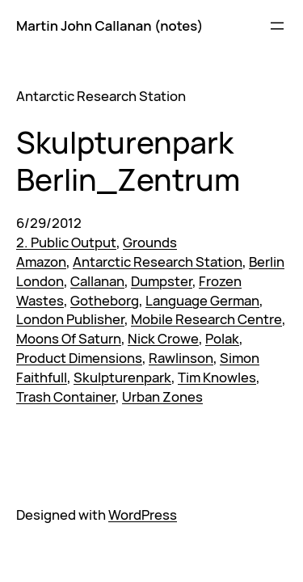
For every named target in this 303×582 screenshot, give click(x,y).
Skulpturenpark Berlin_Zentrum (128, 160)
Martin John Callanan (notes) (109, 25)
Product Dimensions (79, 357)
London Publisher (70, 319)
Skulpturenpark (122, 377)
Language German (202, 300)
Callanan (97, 281)
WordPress (142, 514)
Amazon (41, 261)
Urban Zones (162, 396)
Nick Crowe (163, 338)
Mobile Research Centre (206, 319)
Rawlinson (181, 357)
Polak (222, 338)
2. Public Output (66, 242)
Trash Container (66, 396)
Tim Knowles (217, 377)
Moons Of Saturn (68, 338)
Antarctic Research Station (157, 261)
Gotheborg (104, 300)
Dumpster (161, 281)
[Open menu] (277, 26)
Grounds (150, 242)
